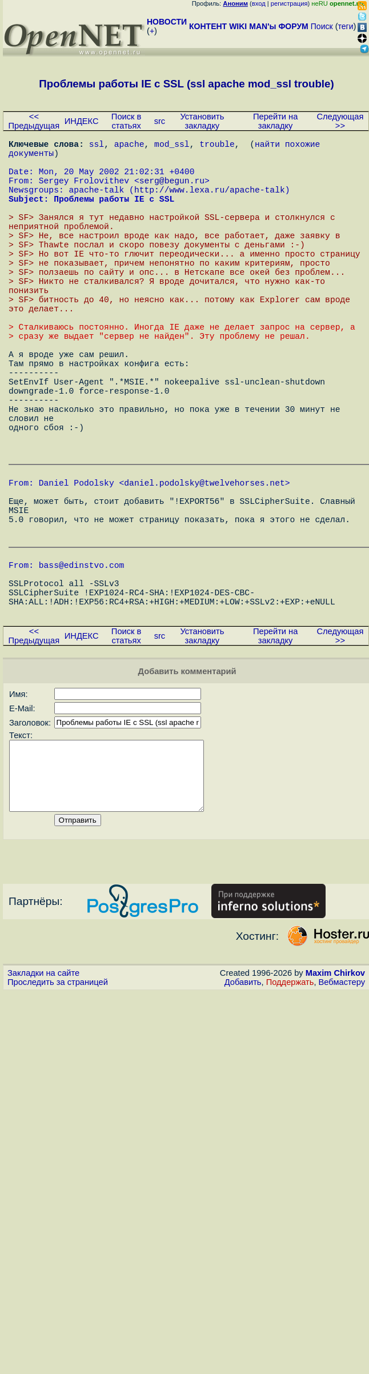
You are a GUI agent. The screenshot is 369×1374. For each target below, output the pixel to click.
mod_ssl (172, 145)
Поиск (322, 26)
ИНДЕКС (82, 121)
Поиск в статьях (126, 121)
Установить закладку (202, 121)
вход (259, 3)
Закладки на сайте (43, 1098)
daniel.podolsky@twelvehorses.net (204, 566)
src (160, 121)
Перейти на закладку (275, 121)
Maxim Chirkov (335, 1098)
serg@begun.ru (171, 191)
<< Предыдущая (34, 121)
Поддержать (290, 1107)
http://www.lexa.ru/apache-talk (209, 203)
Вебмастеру (342, 1107)
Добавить (243, 1107)
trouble (217, 145)
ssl (96, 145)
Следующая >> (339, 121)
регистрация (289, 3)
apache (129, 145)
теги (346, 26)
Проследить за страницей (57, 1107)
